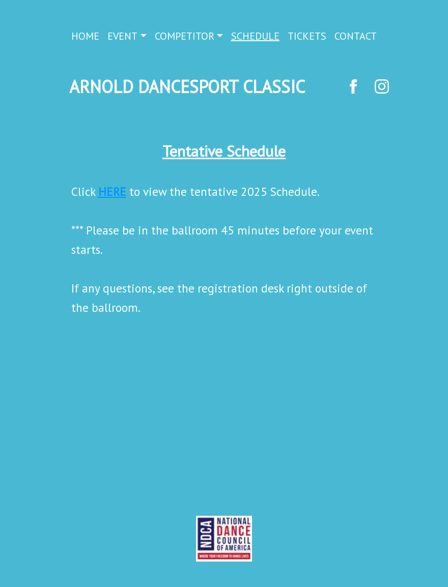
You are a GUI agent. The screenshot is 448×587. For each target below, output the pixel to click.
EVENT (122, 36)
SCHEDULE (255, 36)
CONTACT (355, 36)
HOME (85, 36)
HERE (112, 191)
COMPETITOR (184, 36)
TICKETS (307, 36)
